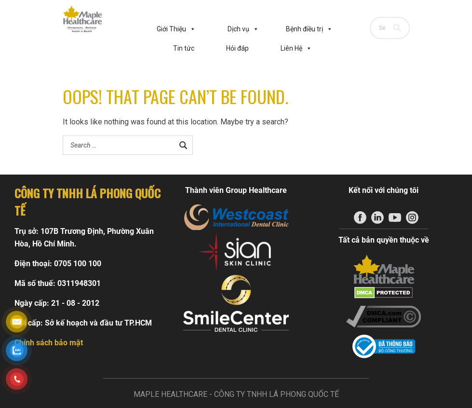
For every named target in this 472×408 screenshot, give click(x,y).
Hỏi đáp (237, 48)
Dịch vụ (243, 29)
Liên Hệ (296, 48)
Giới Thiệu (176, 29)
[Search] (398, 28)
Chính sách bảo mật (48, 342)
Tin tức (183, 48)
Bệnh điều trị (309, 29)
